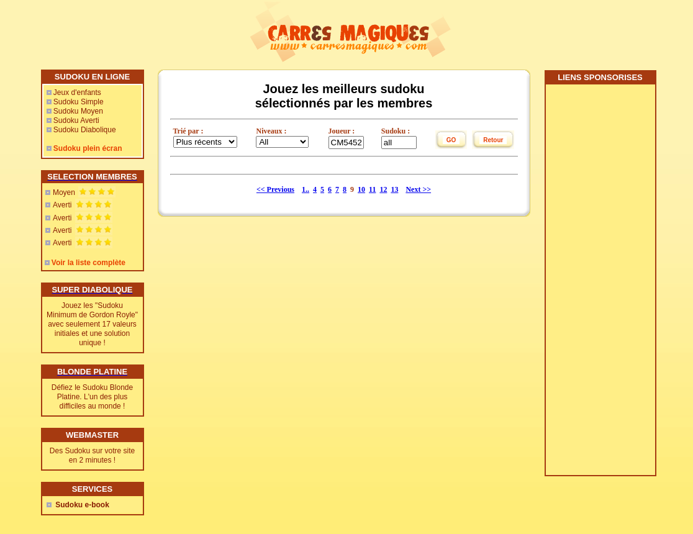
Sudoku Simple (78, 101)
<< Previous (275, 189)
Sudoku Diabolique (84, 129)
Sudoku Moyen (78, 111)
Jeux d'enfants (77, 92)
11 (372, 189)
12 (383, 189)
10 (361, 189)
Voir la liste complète (88, 262)
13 (394, 189)
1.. (305, 189)
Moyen (64, 192)
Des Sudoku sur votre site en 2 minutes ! (92, 455)
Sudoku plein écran (87, 148)
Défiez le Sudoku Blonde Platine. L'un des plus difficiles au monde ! (92, 396)
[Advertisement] (600, 284)
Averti (62, 205)
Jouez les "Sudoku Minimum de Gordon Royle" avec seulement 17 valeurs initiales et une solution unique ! (92, 324)
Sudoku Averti (76, 120)
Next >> (418, 189)
